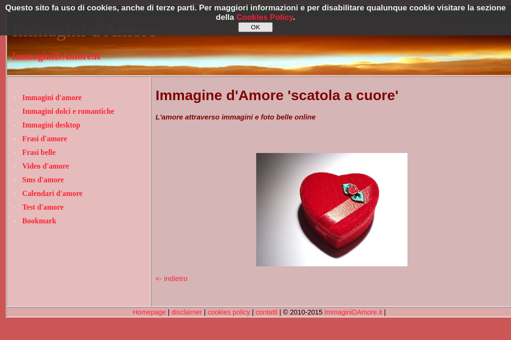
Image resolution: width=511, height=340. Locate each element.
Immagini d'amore (52, 98)
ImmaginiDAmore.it (56, 56)
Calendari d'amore (52, 193)
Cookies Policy (264, 17)
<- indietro (172, 278)
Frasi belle (39, 152)
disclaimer (187, 312)
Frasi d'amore (44, 139)
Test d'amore (43, 207)
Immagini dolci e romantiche (68, 111)
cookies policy (229, 312)
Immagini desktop (51, 125)
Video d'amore (45, 166)
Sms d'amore (43, 180)
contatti (266, 312)
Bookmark (39, 221)
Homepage (149, 312)
